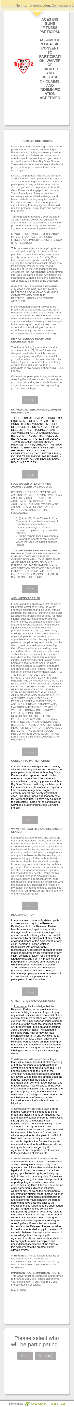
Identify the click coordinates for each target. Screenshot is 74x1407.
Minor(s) (45, 1356)
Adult (25, 1356)
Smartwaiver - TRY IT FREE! (48, 1403)
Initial (30, 400)
